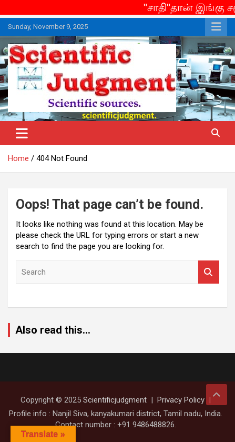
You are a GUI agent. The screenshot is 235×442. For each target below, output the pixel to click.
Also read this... (52, 330)
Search (208, 272)
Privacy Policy (181, 400)
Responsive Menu (216, 27)
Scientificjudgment (115, 400)
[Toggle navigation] (22, 133)
